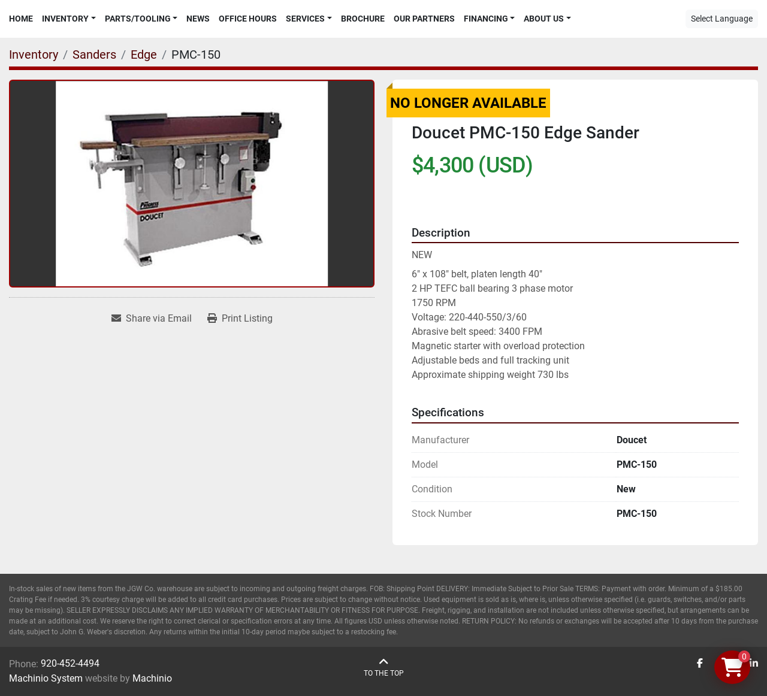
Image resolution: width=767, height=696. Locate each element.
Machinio (152, 678)
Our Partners (424, 18)
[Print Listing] (240, 318)
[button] (69, 19)
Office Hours (248, 18)
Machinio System (46, 678)
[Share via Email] (152, 318)
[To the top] (384, 667)
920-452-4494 (70, 663)
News (198, 18)
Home (21, 18)
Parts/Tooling (138, 18)
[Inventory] (33, 54)
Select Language (722, 18)
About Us (544, 18)
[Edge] (144, 54)
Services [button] (305, 18)
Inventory (65, 18)
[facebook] (700, 663)
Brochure (363, 18)
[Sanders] (94, 54)
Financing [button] (486, 18)
